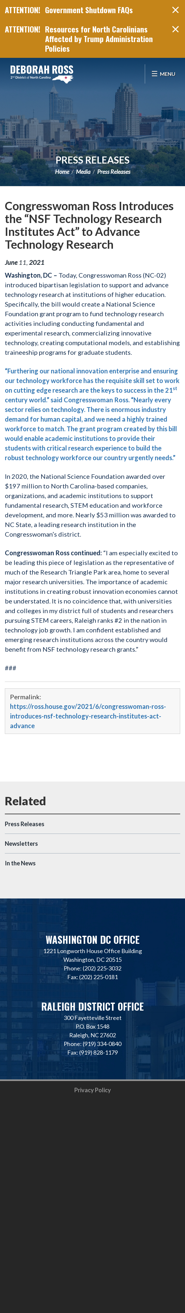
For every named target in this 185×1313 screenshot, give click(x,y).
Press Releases (93, 159)
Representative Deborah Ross (42, 74)
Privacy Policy (92, 1090)
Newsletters (21, 843)
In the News (20, 863)
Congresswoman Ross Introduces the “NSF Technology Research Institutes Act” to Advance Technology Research (89, 225)
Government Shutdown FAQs (89, 9)
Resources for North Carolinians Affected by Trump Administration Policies (99, 38)
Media (83, 171)
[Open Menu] (163, 74)
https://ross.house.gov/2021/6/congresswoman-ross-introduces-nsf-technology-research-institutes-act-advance (88, 715)
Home (62, 171)
